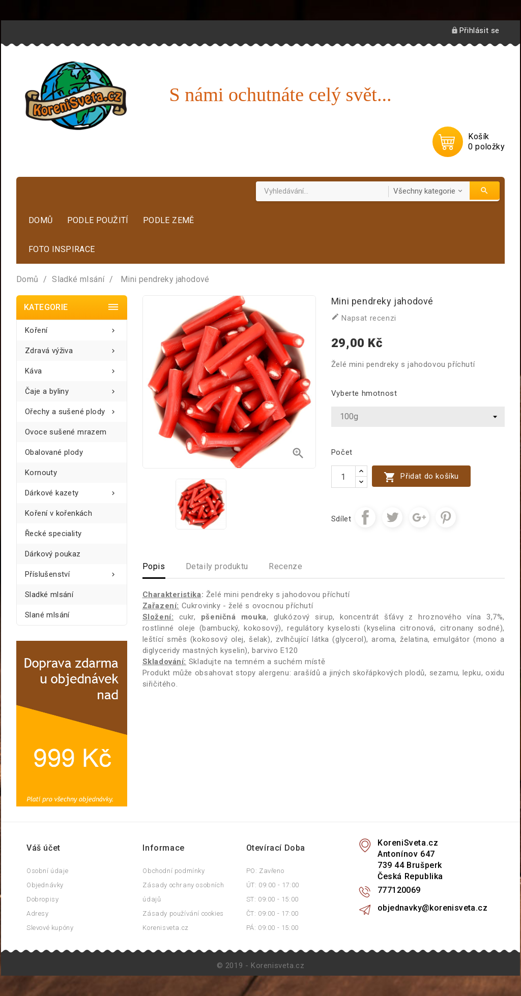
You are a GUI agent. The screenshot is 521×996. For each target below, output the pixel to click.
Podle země (168, 220)
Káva (72, 368)
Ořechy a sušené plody (72, 408)
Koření (72, 327)
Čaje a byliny (72, 388)
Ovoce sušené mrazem (66, 432)
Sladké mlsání (49, 594)
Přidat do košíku (421, 477)
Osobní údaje (47, 871)
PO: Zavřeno (265, 871)
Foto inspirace (61, 249)
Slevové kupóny (49, 927)
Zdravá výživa (72, 347)
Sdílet (365, 517)
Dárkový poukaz (53, 553)
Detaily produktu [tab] (217, 566)
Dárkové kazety (72, 490)
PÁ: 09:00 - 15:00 (272, 927)
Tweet (392, 517)
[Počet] (343, 476)
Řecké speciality (53, 533)
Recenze (285, 566)
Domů (40, 220)
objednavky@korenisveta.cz (432, 908)
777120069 (399, 890)
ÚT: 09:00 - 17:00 (272, 885)
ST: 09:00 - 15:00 (272, 899)
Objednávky (45, 885)
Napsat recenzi (363, 318)
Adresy (37, 913)
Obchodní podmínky (173, 871)
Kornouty (41, 472)
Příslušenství (72, 571)
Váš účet (43, 848)
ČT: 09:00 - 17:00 (272, 913)
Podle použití (98, 220)
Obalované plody (54, 452)
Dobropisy (42, 899)
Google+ (419, 517)
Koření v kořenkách (58, 513)
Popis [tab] (153, 566)
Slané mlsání (47, 614)
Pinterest (446, 517)
